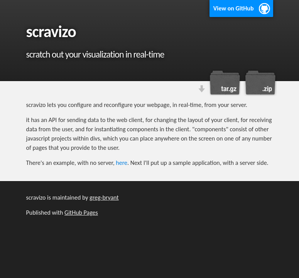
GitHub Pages (81, 212)
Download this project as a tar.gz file (225, 82)
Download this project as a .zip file (259, 82)
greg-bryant (104, 197)
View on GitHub (233, 8)
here (121, 162)
